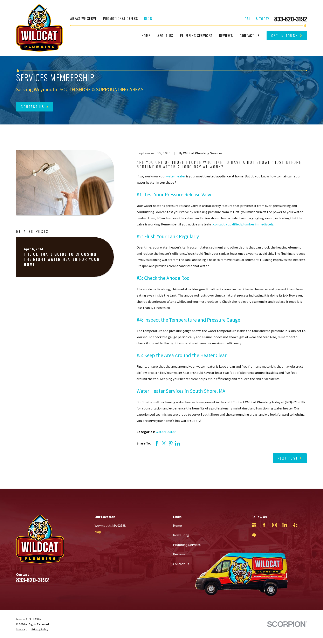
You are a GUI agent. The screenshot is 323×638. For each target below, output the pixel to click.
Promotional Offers (120, 18)
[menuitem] (21, 629)
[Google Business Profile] (254, 525)
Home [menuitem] (146, 35)
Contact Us (181, 564)
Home (177, 525)
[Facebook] (264, 525)
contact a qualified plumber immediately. (243, 224)
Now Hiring (181, 535)
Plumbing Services (187, 545)
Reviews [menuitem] (226, 35)
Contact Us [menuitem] (250, 35)
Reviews (179, 554)
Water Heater (166, 432)
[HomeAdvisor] (254, 535)
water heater (175, 176)
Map (98, 532)
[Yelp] (295, 525)
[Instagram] (274, 525)
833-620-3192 (290, 19)
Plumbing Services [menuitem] (196, 35)
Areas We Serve (83, 18)
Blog (148, 18)
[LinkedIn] (284, 525)
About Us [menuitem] (165, 35)
